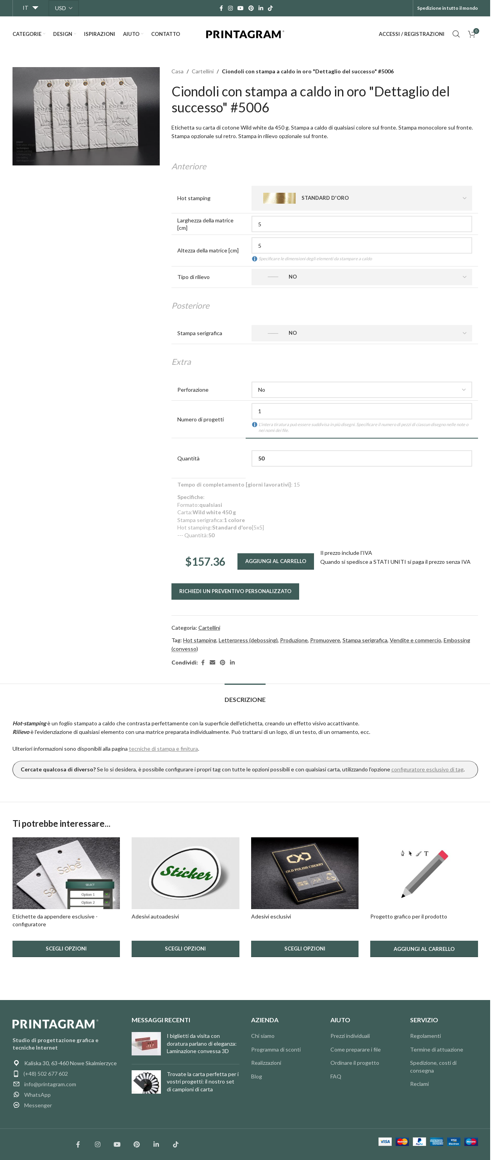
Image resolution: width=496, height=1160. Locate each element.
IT (26, 7)
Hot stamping (199, 640)
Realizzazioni (266, 1062)
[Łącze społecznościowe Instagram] (97, 1144)
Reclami (419, 1083)
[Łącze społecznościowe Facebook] (78, 1144)
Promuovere (325, 640)
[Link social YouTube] (240, 8)
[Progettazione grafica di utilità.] (424, 873)
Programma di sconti (276, 1049)
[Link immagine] (55, 1023)
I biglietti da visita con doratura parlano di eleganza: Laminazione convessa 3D (202, 1043)
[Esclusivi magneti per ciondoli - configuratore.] (66, 873)
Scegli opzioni (66, 948)
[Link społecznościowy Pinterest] (137, 1144)
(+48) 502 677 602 (45, 1073)
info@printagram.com (50, 1084)
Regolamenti (425, 1035)
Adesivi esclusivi (271, 916)
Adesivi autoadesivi (155, 916)
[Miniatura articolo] (146, 1045)
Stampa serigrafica (365, 640)
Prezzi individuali (350, 1035)
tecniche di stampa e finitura (163, 748)
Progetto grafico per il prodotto (408, 916)
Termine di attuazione (436, 1049)
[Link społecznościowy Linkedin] (156, 1144)
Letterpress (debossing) (248, 640)
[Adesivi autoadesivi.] (185, 873)
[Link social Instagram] (230, 8)
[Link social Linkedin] (261, 8)
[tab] (245, 695)
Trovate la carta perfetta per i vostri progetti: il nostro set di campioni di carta (203, 1081)
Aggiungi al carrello (275, 561)
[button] (424, 949)
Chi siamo (263, 1035)
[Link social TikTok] (270, 8)
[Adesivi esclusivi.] (305, 873)
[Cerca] (456, 34)
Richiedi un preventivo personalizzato (235, 591)
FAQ (335, 1076)
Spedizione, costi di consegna (433, 1066)
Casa (177, 71)
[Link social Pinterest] (251, 8)
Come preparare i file (355, 1049)
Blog (256, 1076)
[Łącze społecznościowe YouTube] (117, 1144)
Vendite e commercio (415, 640)
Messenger (38, 1105)
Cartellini (203, 71)
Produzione (294, 640)
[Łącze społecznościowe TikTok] (176, 1144)
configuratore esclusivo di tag (427, 769)
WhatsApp (37, 1094)
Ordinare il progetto (354, 1062)
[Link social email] (212, 662)
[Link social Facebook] (221, 8)
